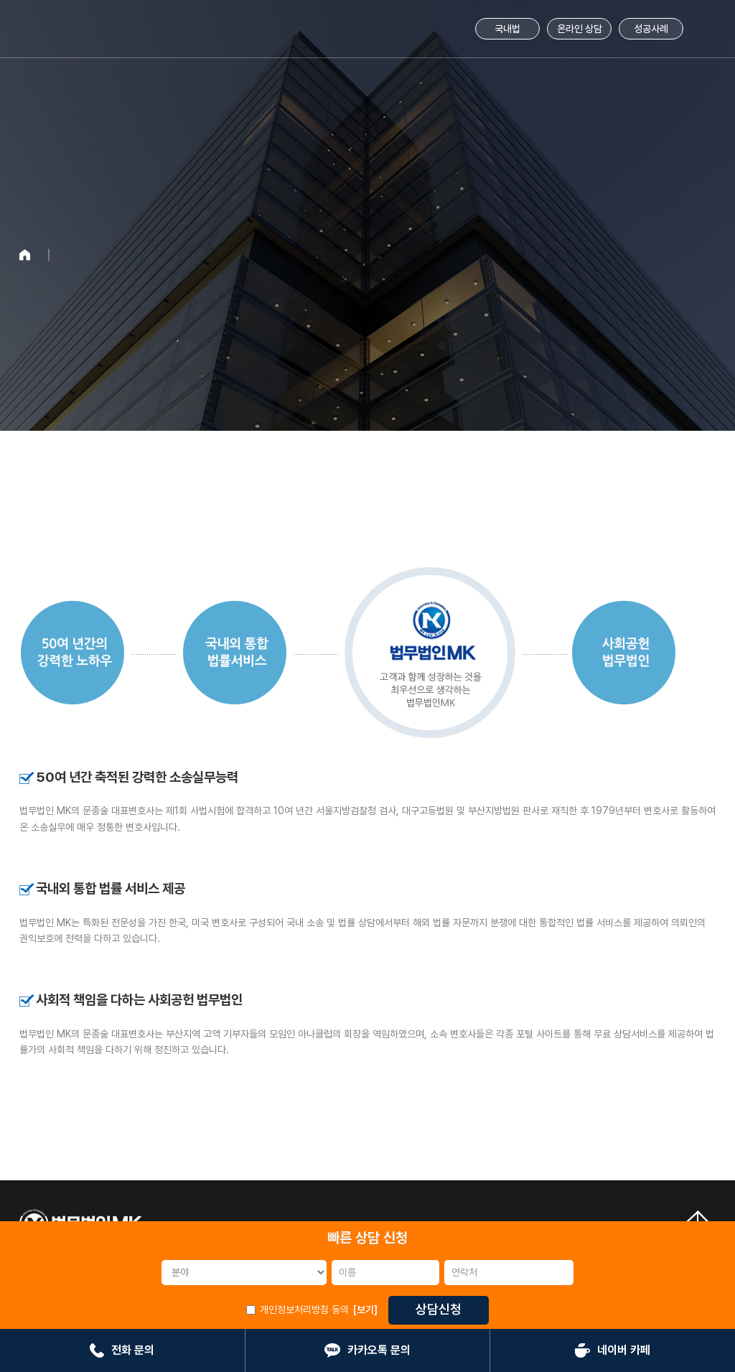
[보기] (365, 1309)
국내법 (507, 28)
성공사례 (651, 28)
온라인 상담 (579, 28)
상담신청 (439, 1309)
